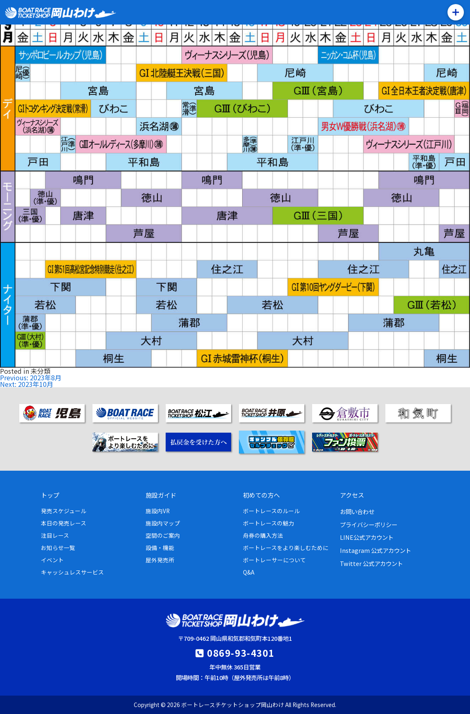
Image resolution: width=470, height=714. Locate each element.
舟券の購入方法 (263, 535)
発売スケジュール (63, 511)
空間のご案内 (163, 535)
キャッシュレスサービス (72, 572)
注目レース (55, 535)
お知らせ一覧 (58, 547)
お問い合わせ (357, 511)
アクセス (352, 494)
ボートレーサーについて (274, 560)
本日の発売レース (63, 523)
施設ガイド (161, 494)
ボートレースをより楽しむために (285, 547)
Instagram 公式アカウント (375, 550)
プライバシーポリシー (368, 524)
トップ (50, 494)
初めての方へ (261, 494)
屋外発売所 (160, 560)
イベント (52, 560)
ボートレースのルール (271, 511)
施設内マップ (163, 523)
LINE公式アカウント (367, 537)
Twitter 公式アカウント (371, 563)
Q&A (248, 572)
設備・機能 (160, 547)
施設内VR (158, 511)
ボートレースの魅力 (268, 523)
